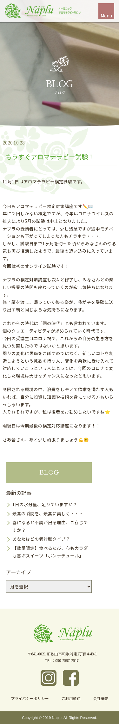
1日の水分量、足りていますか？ (44, 504)
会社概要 (101, 698)
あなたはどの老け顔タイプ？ (41, 539)
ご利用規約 (71, 698)
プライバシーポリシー (30, 698)
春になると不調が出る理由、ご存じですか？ (50, 526)
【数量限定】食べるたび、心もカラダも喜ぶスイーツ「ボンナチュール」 (50, 552)
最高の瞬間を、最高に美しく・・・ (47, 513)
